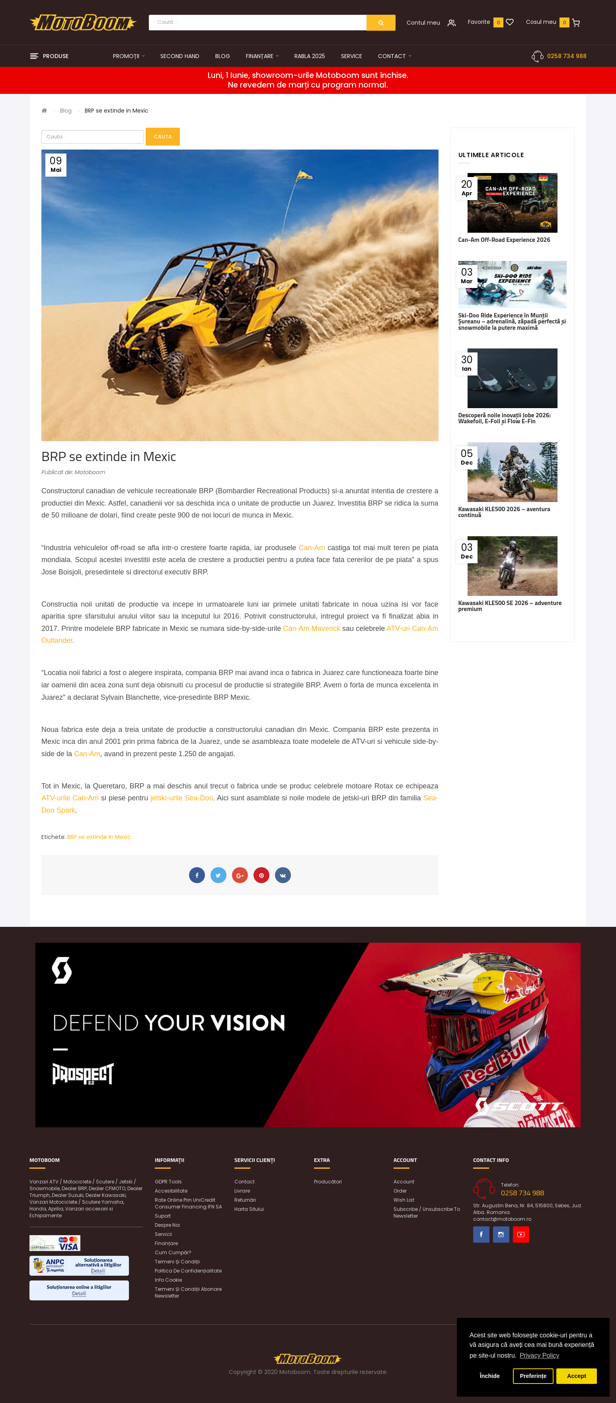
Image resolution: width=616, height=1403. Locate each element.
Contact (244, 1181)
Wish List (404, 1200)
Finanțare (166, 1243)
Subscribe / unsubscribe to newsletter (427, 1212)
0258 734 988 (567, 56)
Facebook (481, 1234)
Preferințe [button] (533, 1376)
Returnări (245, 1200)
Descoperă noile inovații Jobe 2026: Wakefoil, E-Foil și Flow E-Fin (504, 418)
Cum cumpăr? (173, 1252)
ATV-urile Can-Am (70, 798)
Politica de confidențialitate (188, 1270)
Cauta (163, 136)
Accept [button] (576, 1376)
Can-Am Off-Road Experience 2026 (504, 239)
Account (404, 1181)
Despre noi (167, 1225)
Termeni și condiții (177, 1261)
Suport (163, 1215)
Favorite (479, 22)
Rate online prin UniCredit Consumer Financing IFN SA (188, 1203)
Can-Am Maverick (311, 628)
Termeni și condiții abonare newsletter (188, 1292)
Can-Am (312, 548)
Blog (66, 111)
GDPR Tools (168, 1181)
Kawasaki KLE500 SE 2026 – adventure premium (510, 605)
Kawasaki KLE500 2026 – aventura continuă (504, 512)
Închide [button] (490, 1376)
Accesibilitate (171, 1190)
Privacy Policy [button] (539, 1355)
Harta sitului (249, 1209)
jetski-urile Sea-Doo (181, 798)
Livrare (242, 1190)
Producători (328, 1181)
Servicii (163, 1234)
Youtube (521, 1234)
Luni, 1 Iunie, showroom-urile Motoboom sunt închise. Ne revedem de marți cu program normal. (308, 80)
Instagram (501, 1234)
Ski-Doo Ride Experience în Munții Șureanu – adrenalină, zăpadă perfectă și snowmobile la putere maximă (512, 321)
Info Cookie (168, 1280)
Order (400, 1190)
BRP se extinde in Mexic (116, 111)
